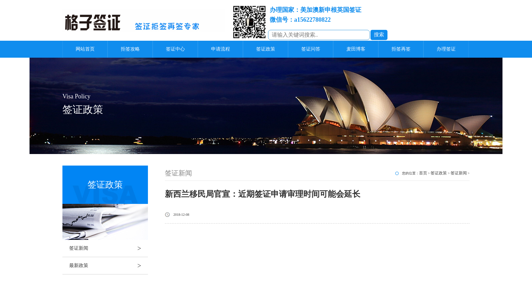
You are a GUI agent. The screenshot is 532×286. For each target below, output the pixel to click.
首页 (423, 173)
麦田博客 (355, 49)
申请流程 (220, 49)
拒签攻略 (130, 49)
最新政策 (108, 265)
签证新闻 (108, 248)
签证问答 (310, 49)
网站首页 (85, 49)
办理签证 (446, 49)
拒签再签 (401, 49)
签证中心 (175, 49)
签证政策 (265, 49)
